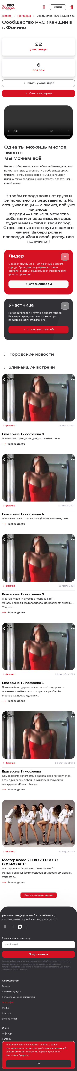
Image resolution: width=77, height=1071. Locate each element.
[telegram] (13, 927)
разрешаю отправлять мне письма (55, 967)
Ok (38, 1063)
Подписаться (38, 954)
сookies (44, 1045)
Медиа (6, 1008)
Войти (58, 7)
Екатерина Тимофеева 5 (23, 594)
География (8, 1003)
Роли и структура (11, 992)
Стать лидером (38, 93)
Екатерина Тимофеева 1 (23, 683)
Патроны (6, 1039)
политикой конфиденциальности (16, 967)
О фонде (7, 1034)
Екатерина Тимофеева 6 (23, 434)
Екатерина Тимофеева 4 (23, 514)
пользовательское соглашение (33, 964)
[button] (65, 256)
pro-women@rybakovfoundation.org (28, 915)
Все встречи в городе (39, 895)
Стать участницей (38, 83)
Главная (6, 986)
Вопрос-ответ (9, 1019)
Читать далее (16, 444)
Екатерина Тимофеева (21, 771)
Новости (6, 1013)
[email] (27, 927)
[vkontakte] (5, 927)
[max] (20, 927)
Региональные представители (18, 997)
